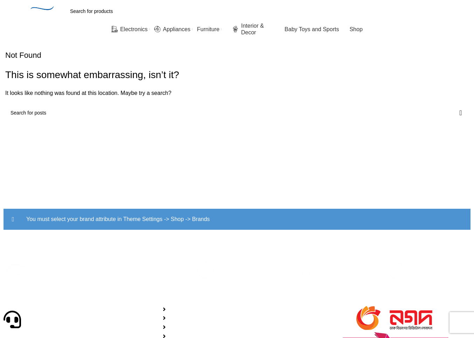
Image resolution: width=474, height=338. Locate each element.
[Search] (219, 11)
